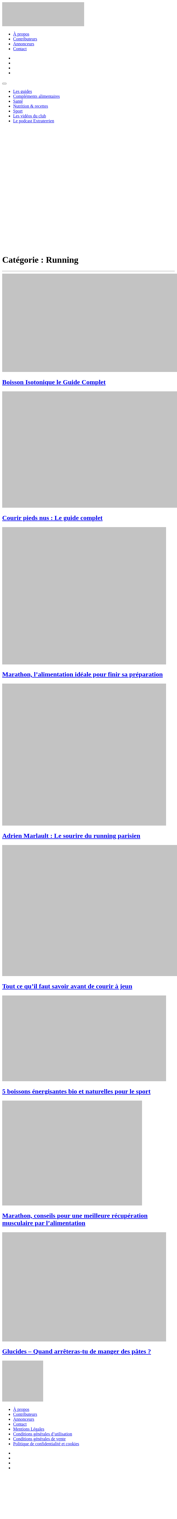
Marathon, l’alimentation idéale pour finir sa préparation (82, 674)
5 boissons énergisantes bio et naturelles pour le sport (76, 1091)
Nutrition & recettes (30, 106)
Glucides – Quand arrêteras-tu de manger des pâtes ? (76, 1351)
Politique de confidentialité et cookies (46, 1443)
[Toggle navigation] (4, 83)
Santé (18, 101)
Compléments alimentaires (36, 96)
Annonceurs (23, 44)
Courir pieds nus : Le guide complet (52, 517)
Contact (20, 48)
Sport (18, 111)
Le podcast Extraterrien (33, 121)
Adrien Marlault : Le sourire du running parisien (71, 835)
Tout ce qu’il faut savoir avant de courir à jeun (67, 986)
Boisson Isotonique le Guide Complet (54, 382)
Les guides (22, 91)
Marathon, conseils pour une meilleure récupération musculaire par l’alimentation (75, 1219)
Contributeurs (25, 39)
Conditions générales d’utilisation (42, 1434)
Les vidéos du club (29, 116)
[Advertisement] (61, 188)
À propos (21, 34)
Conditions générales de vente (39, 1439)
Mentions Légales (28, 1429)
